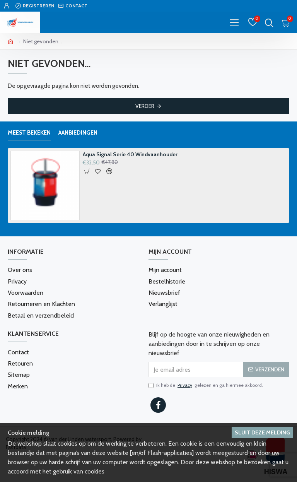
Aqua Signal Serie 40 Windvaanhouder (130, 154)
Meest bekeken (29, 132)
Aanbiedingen (77, 132)
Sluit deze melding (262, 432)
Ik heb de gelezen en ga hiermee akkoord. (205, 384)
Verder (144, 106)
